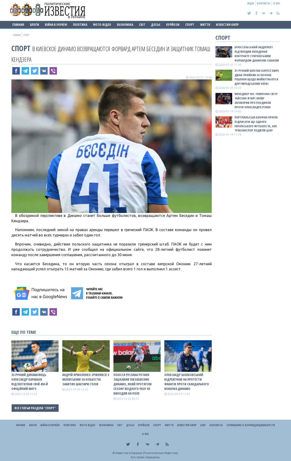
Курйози (172, 24)
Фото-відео (102, 24)
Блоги (34, 24)
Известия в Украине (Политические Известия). (147, 452)
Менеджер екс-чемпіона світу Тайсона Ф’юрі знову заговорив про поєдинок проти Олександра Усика (256, 100)
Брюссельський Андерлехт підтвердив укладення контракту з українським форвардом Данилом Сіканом (257, 53)
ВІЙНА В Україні (56, 24)
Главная (18, 24)
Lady (203, 425)
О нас (276, 3)
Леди (250, 3)
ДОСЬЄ (155, 24)
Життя (205, 24)
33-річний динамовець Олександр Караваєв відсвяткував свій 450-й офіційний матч (29, 382)
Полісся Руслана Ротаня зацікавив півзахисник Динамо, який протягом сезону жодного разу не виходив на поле (132, 384)
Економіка (125, 24)
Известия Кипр (227, 24)
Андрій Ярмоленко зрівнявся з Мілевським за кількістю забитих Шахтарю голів (85, 379)
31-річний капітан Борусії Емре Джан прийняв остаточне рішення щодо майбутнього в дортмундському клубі (257, 77)
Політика (80, 24)
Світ (142, 24)
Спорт (189, 24)
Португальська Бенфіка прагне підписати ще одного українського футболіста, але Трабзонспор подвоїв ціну (256, 124)
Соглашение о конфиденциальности (250, 425)
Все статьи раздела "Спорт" (35, 408)
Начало (20, 425)
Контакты (263, 3)
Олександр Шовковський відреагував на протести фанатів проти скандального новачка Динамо (186, 382)
